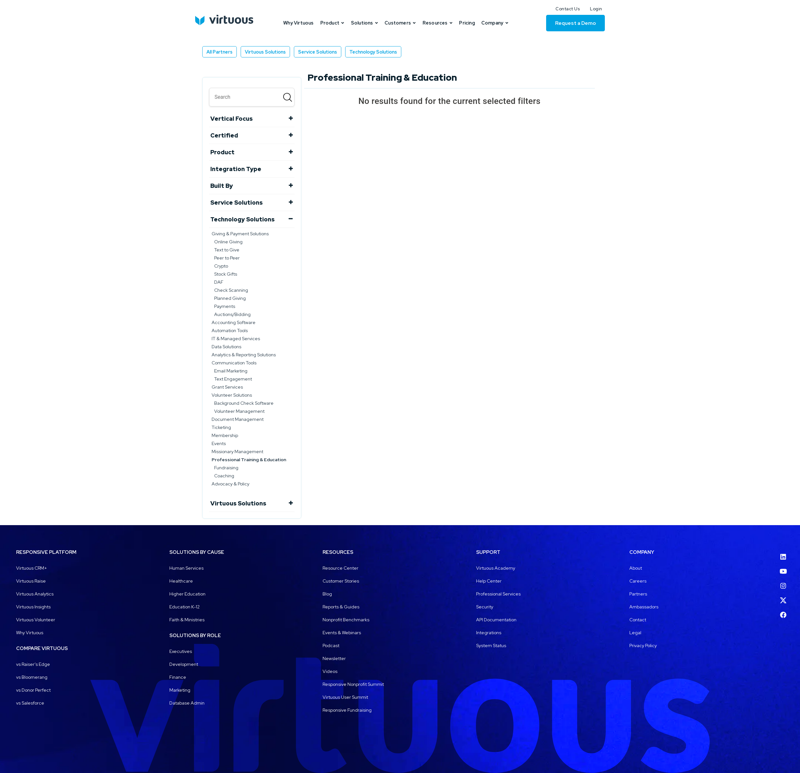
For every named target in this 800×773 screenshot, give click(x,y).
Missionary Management (237, 451)
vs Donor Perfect (33, 690)
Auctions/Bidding (232, 314)
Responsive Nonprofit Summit (353, 684)
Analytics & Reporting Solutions (244, 355)
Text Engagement (233, 379)
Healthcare (181, 581)
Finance (177, 677)
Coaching (224, 476)
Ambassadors (643, 607)
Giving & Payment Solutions (240, 234)
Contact (637, 620)
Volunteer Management (239, 411)
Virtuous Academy (495, 568)
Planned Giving (230, 298)
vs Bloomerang (31, 677)
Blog (327, 594)
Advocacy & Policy (230, 484)
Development (183, 664)
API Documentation (496, 620)
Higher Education (187, 594)
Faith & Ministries (187, 620)
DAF (218, 282)
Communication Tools (234, 363)
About (635, 568)
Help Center (489, 581)
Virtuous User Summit (345, 697)
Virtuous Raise (31, 581)
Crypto (221, 266)
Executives (180, 651)
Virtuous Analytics (35, 594)
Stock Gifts (225, 274)
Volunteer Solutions (232, 395)
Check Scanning (231, 290)
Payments (224, 306)
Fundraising (226, 468)
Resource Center (340, 568)
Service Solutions (317, 52)
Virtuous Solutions (265, 52)
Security (484, 607)
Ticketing (221, 427)
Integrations (488, 633)
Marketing (179, 690)
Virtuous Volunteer (35, 620)
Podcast (331, 645)
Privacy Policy (643, 645)
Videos (330, 671)
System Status (491, 645)
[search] (252, 97)
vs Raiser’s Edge (33, 664)
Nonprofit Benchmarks (346, 620)
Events (219, 443)
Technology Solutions (373, 52)
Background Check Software (244, 403)
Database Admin (187, 703)
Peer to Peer (227, 258)
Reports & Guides (341, 607)
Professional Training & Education (249, 460)
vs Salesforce (30, 703)
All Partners (219, 52)
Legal (635, 633)
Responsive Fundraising (347, 710)
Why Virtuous (29, 633)
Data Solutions (226, 347)
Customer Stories (341, 581)
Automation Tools (230, 330)
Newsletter (334, 658)
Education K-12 (184, 607)
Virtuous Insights (33, 607)
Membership (225, 435)
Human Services (186, 568)
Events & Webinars (342, 633)
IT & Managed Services (236, 338)
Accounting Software (233, 322)
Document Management (238, 419)
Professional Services (498, 594)
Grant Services (227, 387)
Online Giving (228, 242)
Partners (638, 594)
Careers (637, 581)
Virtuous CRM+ (31, 568)
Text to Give (226, 250)
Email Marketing (230, 371)
